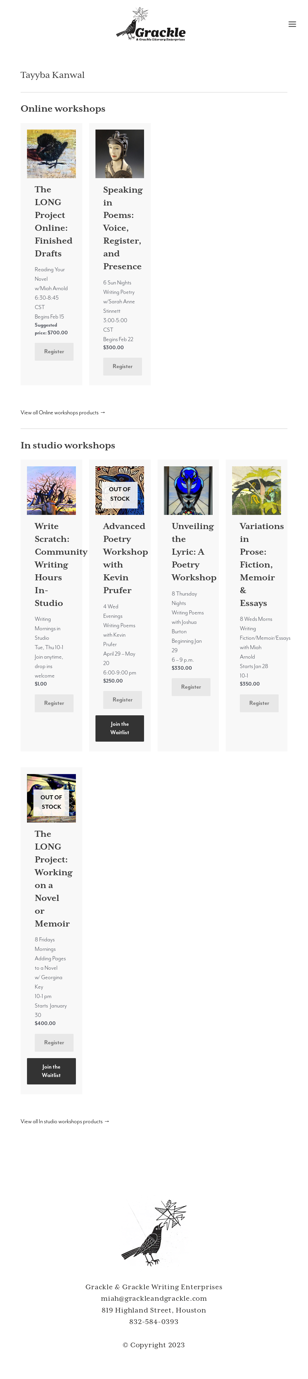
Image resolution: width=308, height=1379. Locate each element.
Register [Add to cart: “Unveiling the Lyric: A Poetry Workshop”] (191, 686)
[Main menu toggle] (292, 24)
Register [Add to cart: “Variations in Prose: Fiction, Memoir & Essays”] (259, 703)
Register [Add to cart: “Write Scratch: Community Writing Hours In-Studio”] (54, 703)
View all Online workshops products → (63, 412)
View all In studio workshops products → (65, 1121)
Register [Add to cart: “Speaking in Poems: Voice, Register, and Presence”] (123, 366)
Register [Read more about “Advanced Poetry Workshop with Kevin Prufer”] (123, 699)
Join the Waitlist (119, 728)
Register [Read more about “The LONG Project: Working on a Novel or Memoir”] (54, 1042)
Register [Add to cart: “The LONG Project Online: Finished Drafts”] (54, 351)
